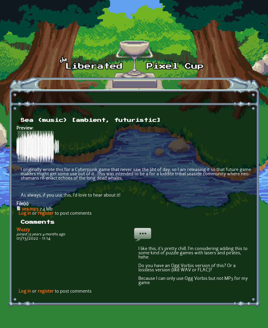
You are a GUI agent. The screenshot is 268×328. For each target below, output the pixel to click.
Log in (25, 213)
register (46, 213)
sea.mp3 (30, 209)
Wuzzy (23, 230)
